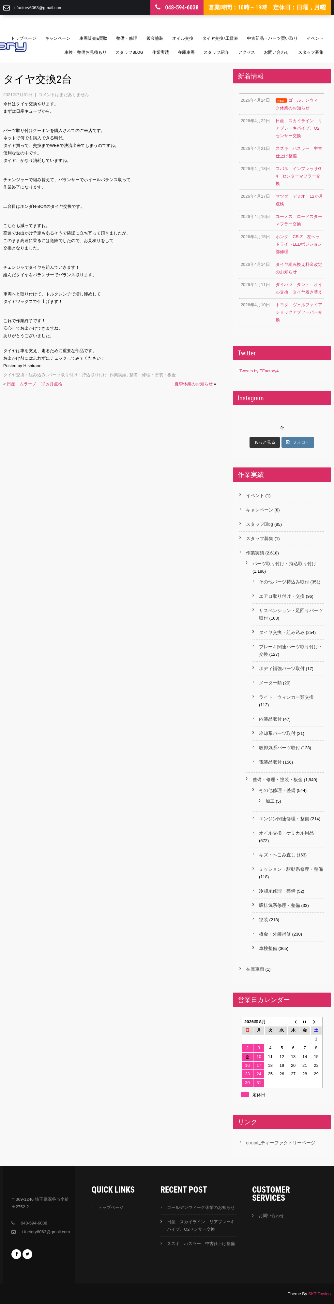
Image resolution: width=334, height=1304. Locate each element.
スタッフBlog (129, 52)
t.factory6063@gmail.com (38, 7)
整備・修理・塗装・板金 (152, 374)
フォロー (298, 442)
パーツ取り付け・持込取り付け (77, 374)
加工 (270, 801)
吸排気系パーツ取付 (279, 747)
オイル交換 (182, 38)
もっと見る (264, 442)
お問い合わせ (276, 52)
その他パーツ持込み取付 (284, 581)
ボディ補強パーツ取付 (282, 668)
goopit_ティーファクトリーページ (280, 1142)
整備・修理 (126, 38)
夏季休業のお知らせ (194, 383)
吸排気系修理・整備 (279, 905)
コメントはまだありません (63, 94)
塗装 (263, 919)
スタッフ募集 (311, 52)
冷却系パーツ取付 (277, 733)
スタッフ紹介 (216, 52)
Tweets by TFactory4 (259, 370)
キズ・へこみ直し (277, 854)
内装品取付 (270, 719)
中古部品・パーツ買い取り (272, 38)
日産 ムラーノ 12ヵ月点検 (34, 383)
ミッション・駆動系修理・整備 (291, 869)
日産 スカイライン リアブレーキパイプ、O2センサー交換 (201, 1225)
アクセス (246, 52)
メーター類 (270, 682)
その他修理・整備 (277, 790)
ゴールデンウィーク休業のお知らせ (201, 1207)
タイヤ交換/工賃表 (220, 38)
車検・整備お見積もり (85, 52)
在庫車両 (186, 52)
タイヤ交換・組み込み (24, 374)
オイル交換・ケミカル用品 (286, 833)
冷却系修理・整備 (277, 891)
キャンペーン (57, 38)
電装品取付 (270, 762)
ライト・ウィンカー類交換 (286, 697)
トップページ (23, 38)
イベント (315, 38)
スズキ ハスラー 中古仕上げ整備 (201, 1243)
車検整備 (268, 948)
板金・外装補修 (275, 934)
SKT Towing (319, 1293)
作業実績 (160, 52)
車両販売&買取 (93, 38)
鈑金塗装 (154, 38)
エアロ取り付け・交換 (282, 596)
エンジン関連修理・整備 (284, 818)
